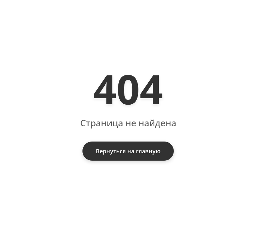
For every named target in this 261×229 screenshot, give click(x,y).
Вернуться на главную (128, 151)
